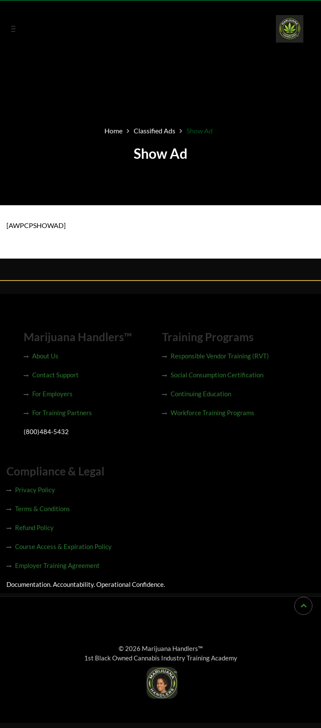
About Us (45, 356)
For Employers (52, 394)
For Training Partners (62, 412)
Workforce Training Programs (212, 412)
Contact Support (55, 375)
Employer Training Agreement (57, 565)
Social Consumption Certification (217, 375)
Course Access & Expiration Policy (63, 546)
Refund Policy (34, 527)
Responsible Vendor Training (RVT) (220, 356)
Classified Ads (154, 130)
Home (113, 130)
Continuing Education (201, 394)
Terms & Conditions (42, 508)
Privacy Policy (35, 490)
